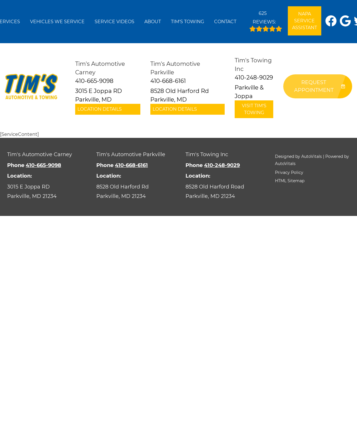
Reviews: (265, 20)
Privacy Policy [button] (289, 172)
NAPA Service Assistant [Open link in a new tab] (304, 20)
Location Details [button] (99, 109)
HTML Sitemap (289, 180)
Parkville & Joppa (249, 92)
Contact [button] (225, 21)
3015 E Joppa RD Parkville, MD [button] (98, 95)
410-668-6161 (131, 165)
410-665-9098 (43, 165)
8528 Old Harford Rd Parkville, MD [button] (179, 95)
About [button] (152, 21)
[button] (331, 21)
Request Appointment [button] (319, 86)
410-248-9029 (222, 165)
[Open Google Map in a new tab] (44, 191)
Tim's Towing (187, 21)
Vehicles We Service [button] (57, 21)
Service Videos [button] (114, 21)
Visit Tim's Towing (254, 109)
